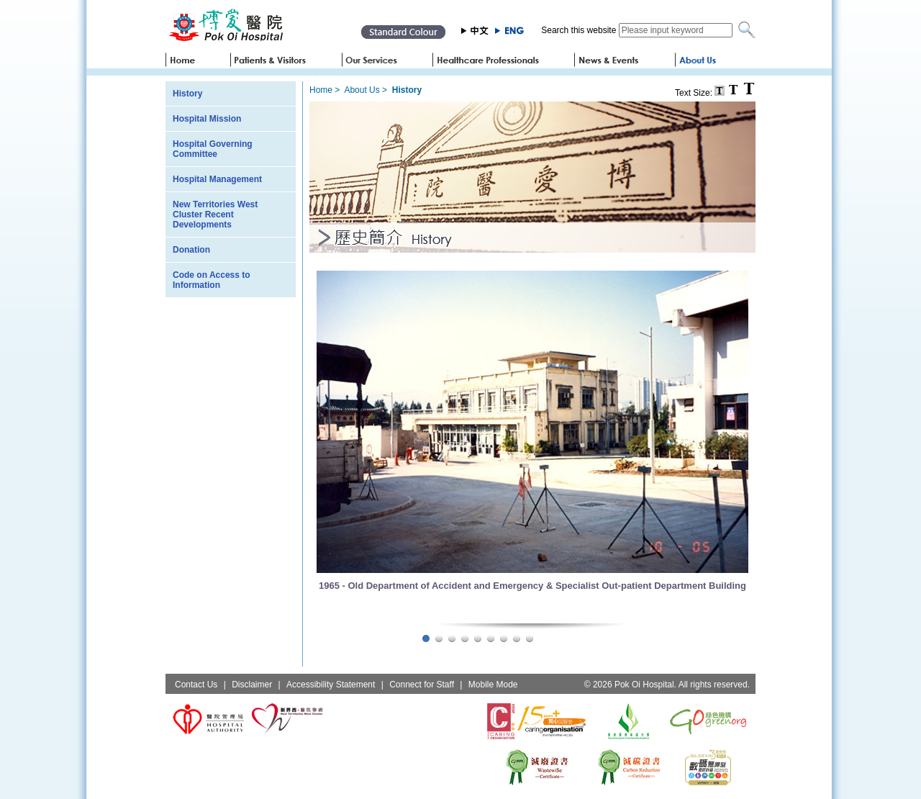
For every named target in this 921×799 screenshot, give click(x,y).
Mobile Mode (493, 685)
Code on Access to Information (211, 280)
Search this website (578, 30)
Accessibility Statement (330, 685)
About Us (361, 90)
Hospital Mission (207, 119)
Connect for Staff (421, 685)
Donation (191, 250)
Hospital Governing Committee (213, 149)
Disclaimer (252, 685)
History (187, 94)
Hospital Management (217, 179)
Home (320, 90)
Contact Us (196, 685)
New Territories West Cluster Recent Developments (215, 214)
